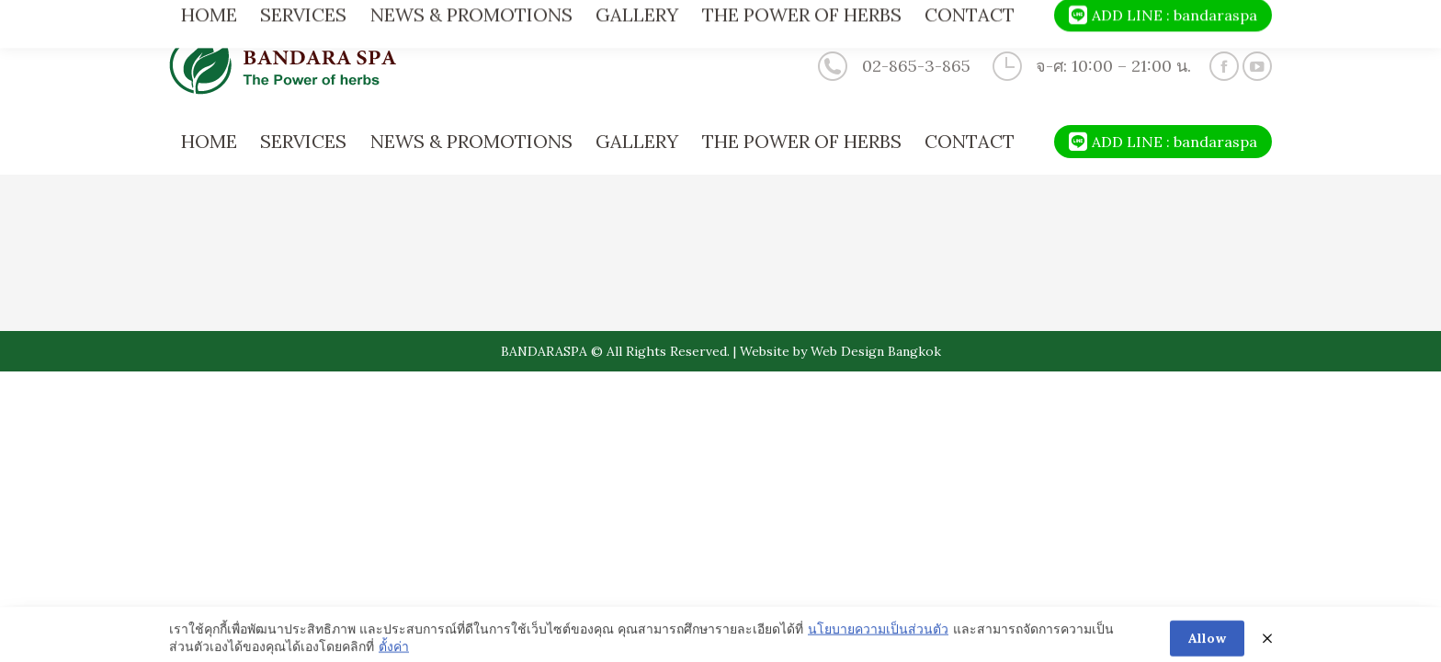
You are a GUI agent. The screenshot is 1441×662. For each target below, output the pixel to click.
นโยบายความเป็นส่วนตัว (878, 639)
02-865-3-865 (892, 66)
